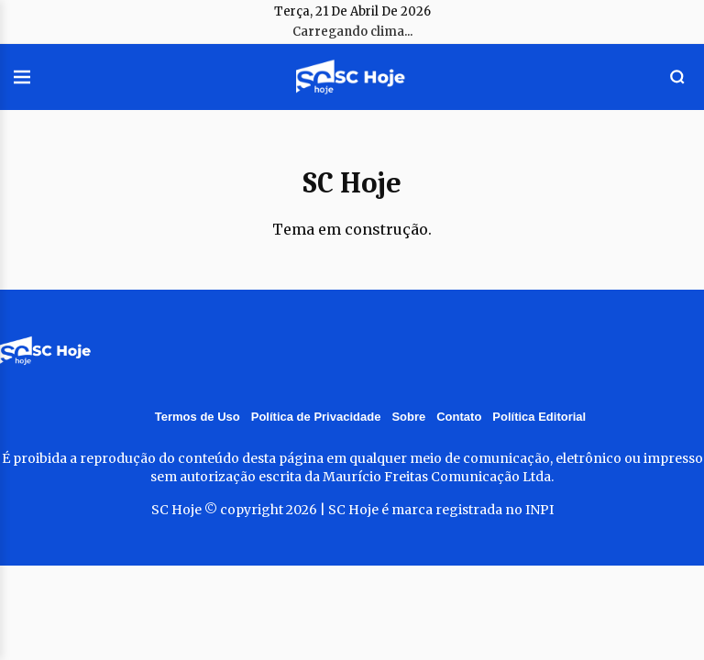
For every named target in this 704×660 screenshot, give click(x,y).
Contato (458, 417)
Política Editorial (539, 417)
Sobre (408, 417)
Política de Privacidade (316, 417)
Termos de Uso (197, 417)
